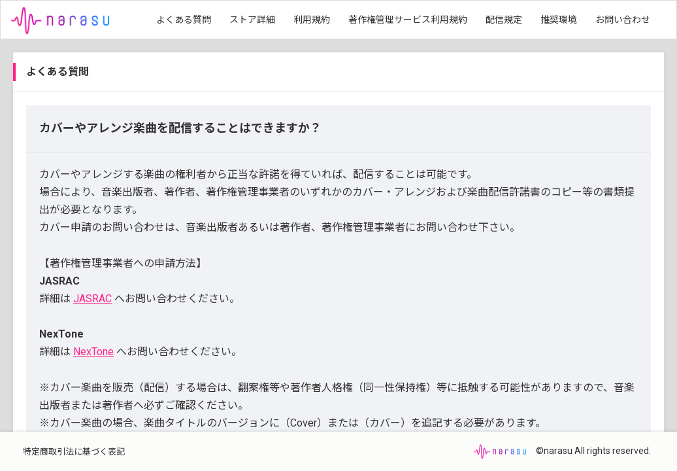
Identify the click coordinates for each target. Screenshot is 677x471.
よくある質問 (183, 19)
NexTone (93, 351)
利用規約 (311, 19)
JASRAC (92, 298)
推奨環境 (558, 19)
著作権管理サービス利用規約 (407, 19)
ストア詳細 (252, 19)
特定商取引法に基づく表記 (74, 451)
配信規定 (504, 19)
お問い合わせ (622, 19)
